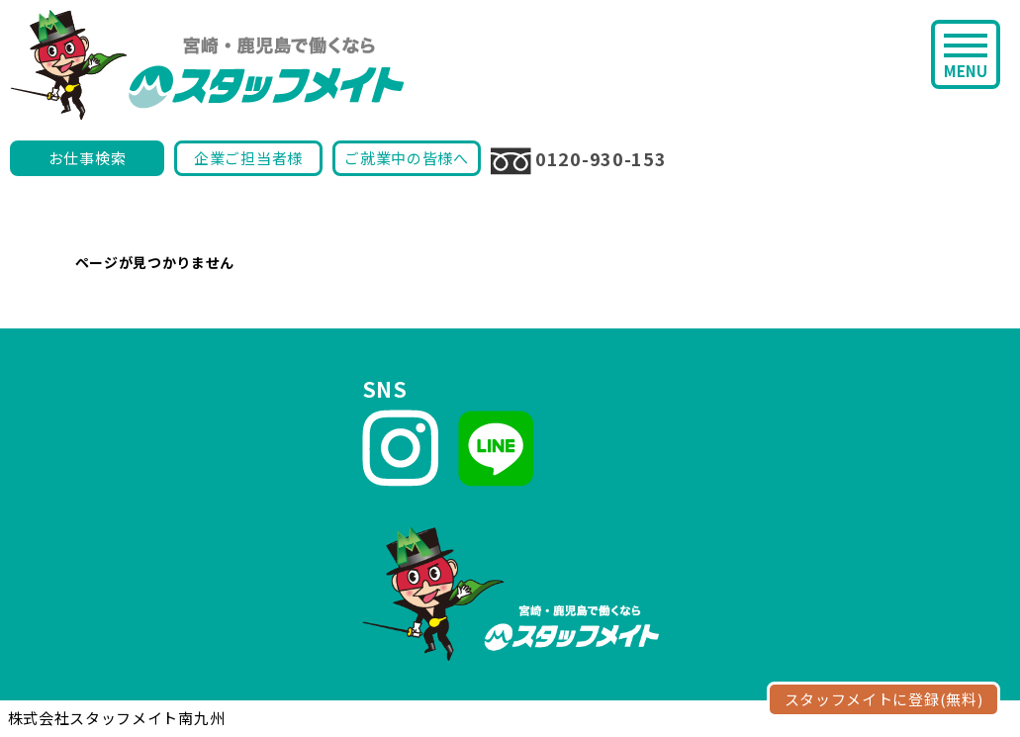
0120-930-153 (578, 160)
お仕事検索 (87, 157)
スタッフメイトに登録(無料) (884, 699)
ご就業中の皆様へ (406, 157)
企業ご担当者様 (248, 157)
